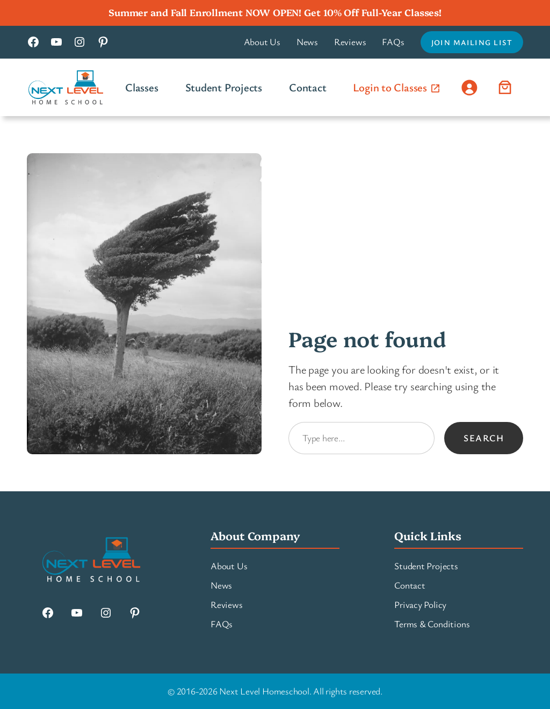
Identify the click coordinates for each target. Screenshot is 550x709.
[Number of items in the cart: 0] (505, 87)
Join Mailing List (471, 42)
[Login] (469, 87)
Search (484, 438)
